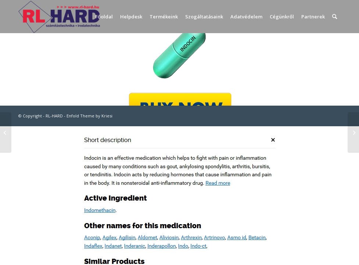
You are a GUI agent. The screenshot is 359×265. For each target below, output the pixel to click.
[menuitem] (103, 16)
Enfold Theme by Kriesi (89, 116)
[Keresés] (335, 16)
